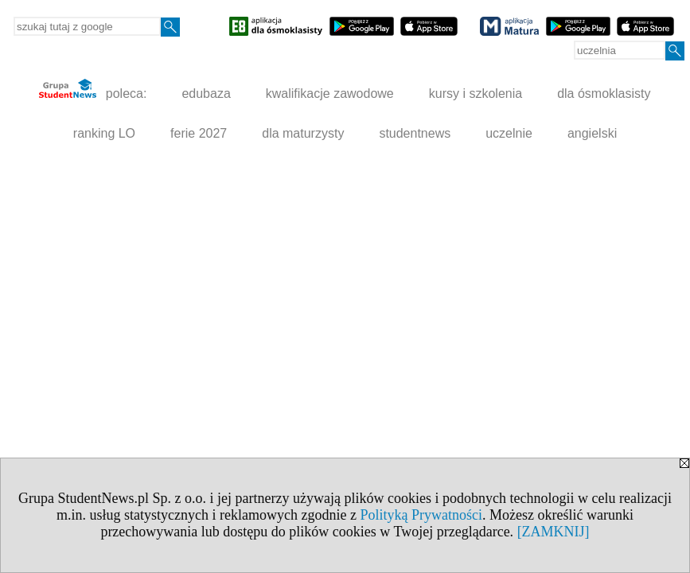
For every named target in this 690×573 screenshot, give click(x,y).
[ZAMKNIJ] (553, 532)
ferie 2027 (198, 133)
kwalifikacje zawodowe (330, 93)
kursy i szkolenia (475, 93)
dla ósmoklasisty (603, 93)
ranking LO (104, 133)
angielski (592, 133)
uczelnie (508, 133)
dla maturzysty (303, 133)
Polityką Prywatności (421, 515)
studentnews (414, 133)
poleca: (92, 89)
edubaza (205, 93)
